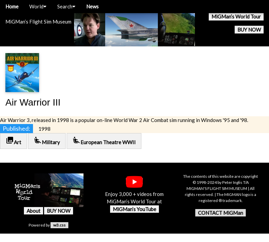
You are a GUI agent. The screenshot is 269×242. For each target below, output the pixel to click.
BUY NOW (249, 30)
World (37, 6)
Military (47, 140)
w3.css (59, 225)
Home (12, 6)
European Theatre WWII (104, 140)
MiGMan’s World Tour (236, 16)
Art (13, 140)
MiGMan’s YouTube (134, 209)
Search (66, 6)
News (92, 6)
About (33, 211)
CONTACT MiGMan (220, 213)
